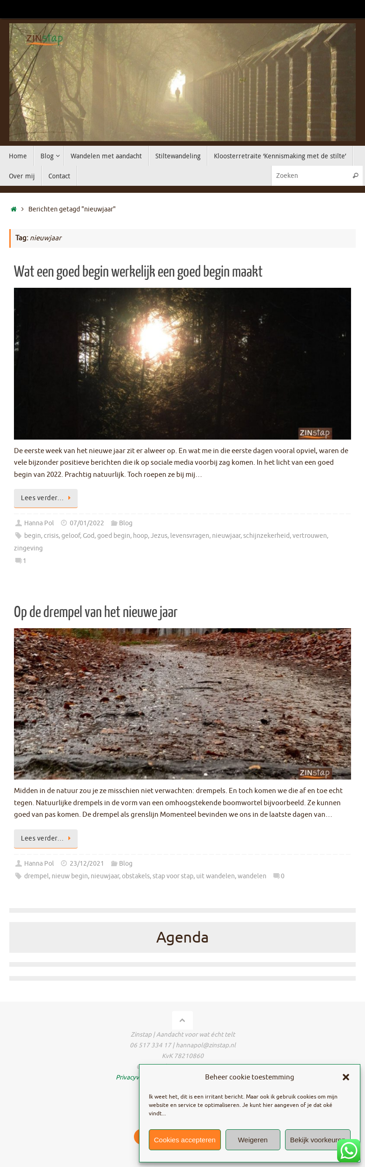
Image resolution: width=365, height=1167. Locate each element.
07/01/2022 (87, 523)
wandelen (252, 876)
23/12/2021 (87, 864)
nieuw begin (70, 876)
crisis (51, 536)
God (88, 536)
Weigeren (253, 1140)
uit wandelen (215, 876)
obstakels (136, 876)
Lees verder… (47, 498)
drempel (36, 876)
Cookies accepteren (185, 1140)
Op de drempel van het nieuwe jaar (96, 612)
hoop (140, 536)
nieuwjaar (226, 536)
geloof (70, 536)
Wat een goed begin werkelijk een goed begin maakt (138, 272)
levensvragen (189, 536)
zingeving (28, 548)
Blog (126, 523)
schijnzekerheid (266, 536)
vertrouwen (309, 536)
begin (32, 536)
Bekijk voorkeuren (317, 1140)
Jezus (159, 536)
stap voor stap (173, 876)
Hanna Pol (39, 523)
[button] (346, 1077)
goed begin (113, 536)
